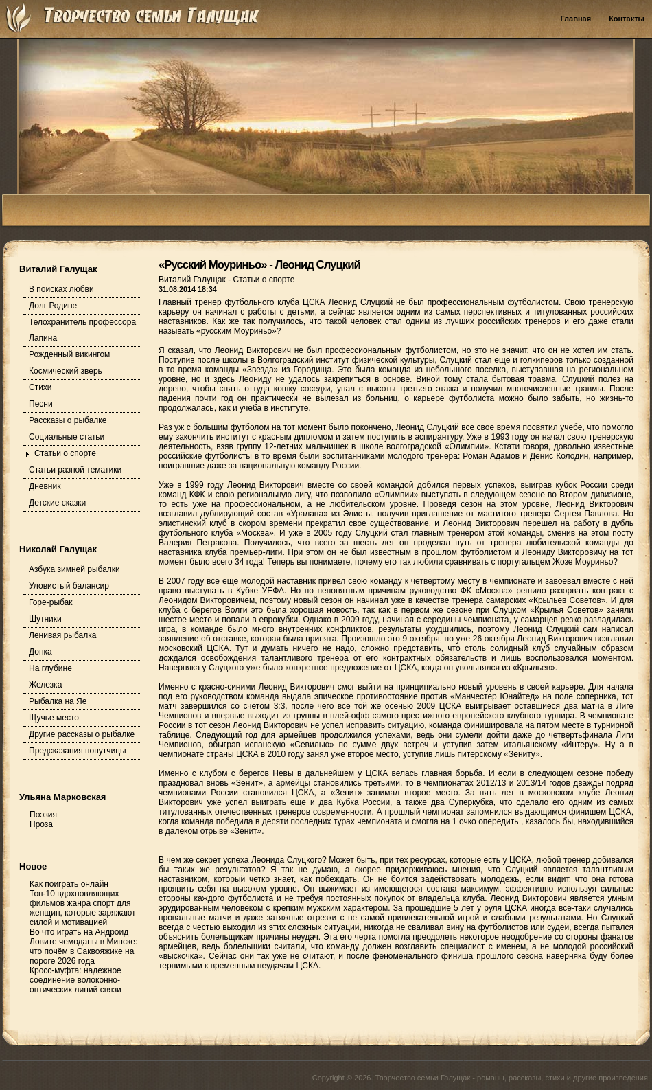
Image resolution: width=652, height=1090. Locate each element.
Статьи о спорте (65, 453)
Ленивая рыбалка (62, 635)
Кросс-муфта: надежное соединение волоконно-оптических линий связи (75, 980)
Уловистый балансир (69, 586)
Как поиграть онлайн (69, 884)
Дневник (44, 486)
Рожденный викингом (69, 354)
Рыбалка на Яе (57, 701)
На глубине (50, 668)
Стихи (40, 387)
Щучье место (54, 718)
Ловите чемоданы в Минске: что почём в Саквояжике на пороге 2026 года (83, 951)
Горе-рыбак (51, 602)
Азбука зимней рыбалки (74, 569)
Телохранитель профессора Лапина (82, 330)
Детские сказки (57, 503)
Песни (41, 404)
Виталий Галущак (193, 279)
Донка (40, 652)
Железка (45, 685)
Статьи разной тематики (75, 470)
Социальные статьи (66, 437)
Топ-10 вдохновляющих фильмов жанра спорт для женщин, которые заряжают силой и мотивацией (82, 908)
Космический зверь (65, 371)
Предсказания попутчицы (77, 751)
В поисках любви (61, 289)
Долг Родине (53, 305)
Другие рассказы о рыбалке (82, 734)
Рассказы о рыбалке (67, 420)
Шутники (45, 619)
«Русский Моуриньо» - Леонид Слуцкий (259, 264)
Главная (575, 18)
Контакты (626, 18)
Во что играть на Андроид (79, 932)
